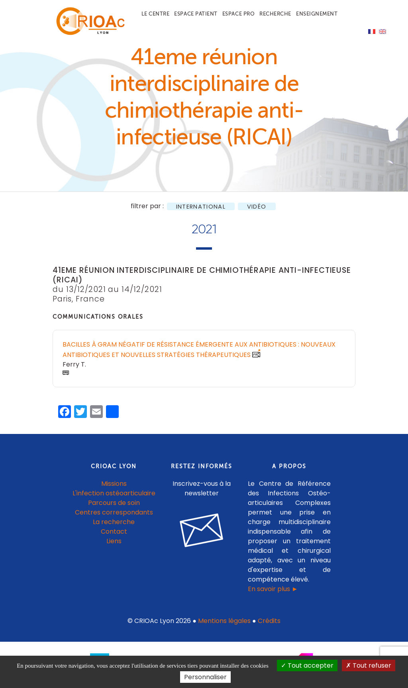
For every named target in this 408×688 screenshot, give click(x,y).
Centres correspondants (114, 512)
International (201, 206)
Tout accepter (307, 665)
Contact (114, 531)
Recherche (275, 14)
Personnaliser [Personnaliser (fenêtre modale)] (205, 677)
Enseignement (316, 14)
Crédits (269, 620)
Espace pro (238, 14)
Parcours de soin (114, 502)
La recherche (114, 521)
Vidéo (257, 206)
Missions (114, 483)
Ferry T (74, 364)
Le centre (155, 14)
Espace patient (195, 14)
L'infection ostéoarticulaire (114, 493)
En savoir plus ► (273, 588)
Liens (114, 541)
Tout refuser (368, 665)
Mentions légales (224, 620)
